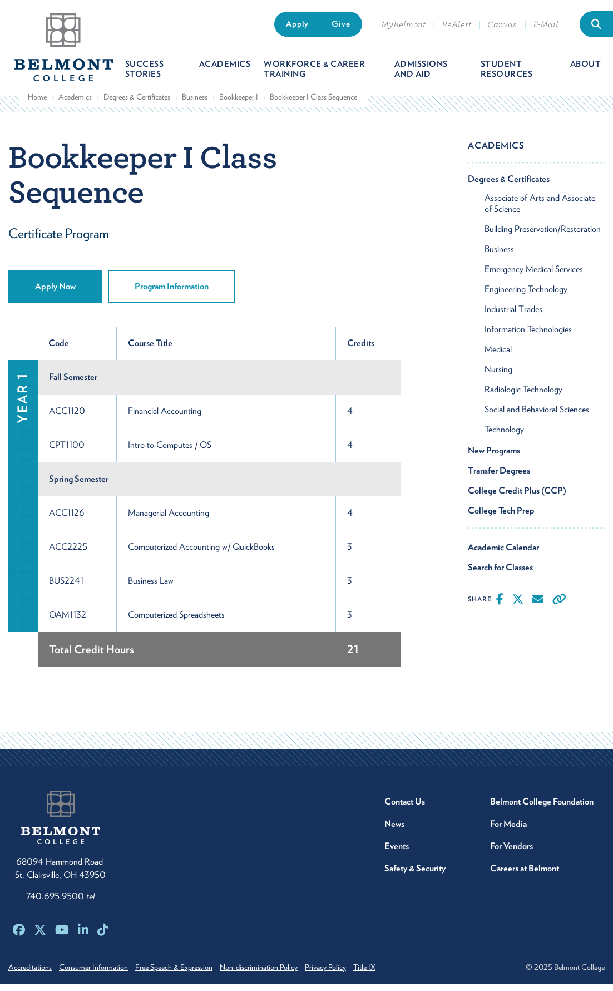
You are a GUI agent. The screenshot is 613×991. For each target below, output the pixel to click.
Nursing (498, 375)
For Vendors (511, 852)
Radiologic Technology (523, 395)
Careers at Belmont (524, 875)
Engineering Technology (526, 295)
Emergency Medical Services (534, 275)
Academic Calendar (503, 553)
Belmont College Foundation (542, 808)
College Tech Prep (501, 516)
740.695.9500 (60, 903)
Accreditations (30, 973)
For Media (508, 830)
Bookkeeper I (238, 102)
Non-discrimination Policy (274, 973)
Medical (498, 355)
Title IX (389, 973)
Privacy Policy (345, 973)
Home (37, 102)
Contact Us (404, 808)
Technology (504, 435)
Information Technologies (528, 335)
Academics (75, 102)
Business (194, 102)
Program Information (172, 293)
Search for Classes (500, 573)
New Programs (494, 456)
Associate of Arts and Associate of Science (540, 209)
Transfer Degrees (499, 476)
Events (396, 852)
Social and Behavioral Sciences (537, 415)
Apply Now (55, 293)
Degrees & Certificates (136, 102)
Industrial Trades (513, 315)
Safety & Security (415, 875)
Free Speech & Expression (184, 973)
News (394, 830)
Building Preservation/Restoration (543, 235)
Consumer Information (98, 973)
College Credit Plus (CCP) (517, 496)
